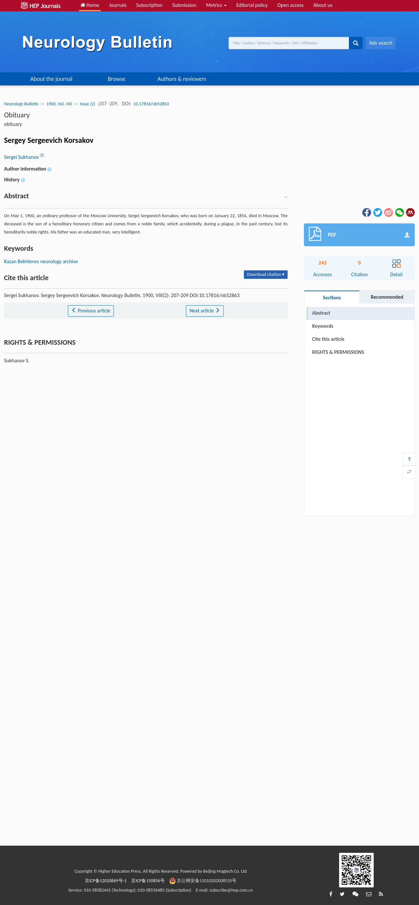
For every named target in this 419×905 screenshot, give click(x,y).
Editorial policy (252, 5)
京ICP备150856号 (148, 880)
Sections (332, 297)
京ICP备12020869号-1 (106, 880)
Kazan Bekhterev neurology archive (41, 261)
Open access (290, 5)
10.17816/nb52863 (151, 104)
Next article (204, 311)
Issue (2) (87, 104)
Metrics (216, 5)
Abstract (321, 313)
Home (90, 5)
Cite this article (328, 339)
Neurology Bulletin (21, 104)
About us (322, 5)
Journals (118, 5)
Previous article (90, 311)
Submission (184, 5)
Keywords (322, 326)
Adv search (380, 43)
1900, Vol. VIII (59, 104)
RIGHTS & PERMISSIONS (338, 352)
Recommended (387, 297)
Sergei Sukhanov (22, 157)
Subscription (149, 5)
